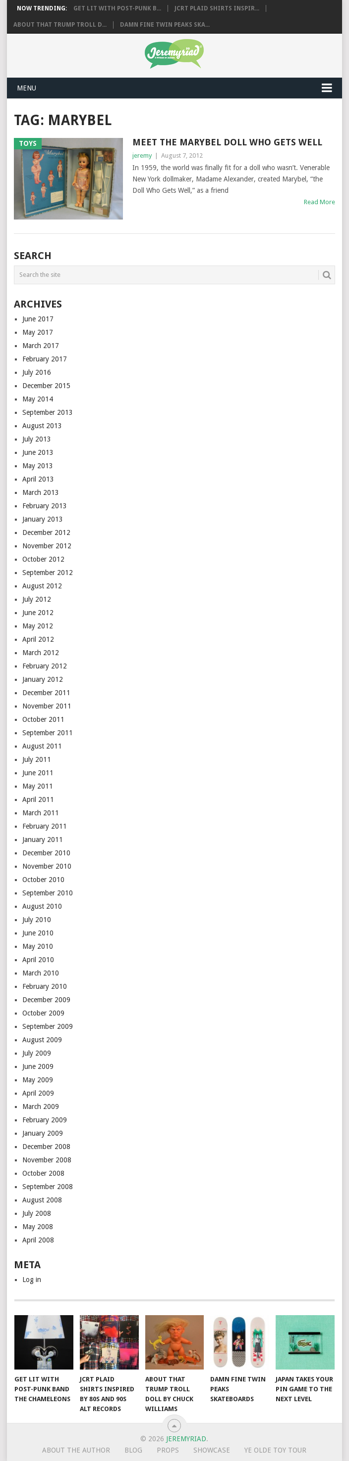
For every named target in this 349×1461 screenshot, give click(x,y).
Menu (26, 88)
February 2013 (44, 506)
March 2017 (40, 346)
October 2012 (43, 559)
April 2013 (38, 479)
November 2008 (46, 1160)
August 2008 (42, 1200)
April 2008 (38, 1240)
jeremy (142, 155)
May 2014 (37, 399)
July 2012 (36, 599)
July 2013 (36, 439)
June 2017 (38, 319)
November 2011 (46, 706)
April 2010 (38, 960)
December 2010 (46, 853)
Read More (319, 202)
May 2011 (37, 786)
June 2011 (38, 773)
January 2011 (42, 839)
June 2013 (38, 452)
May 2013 (37, 466)
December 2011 (46, 693)
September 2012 (47, 572)
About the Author (76, 1450)
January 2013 (42, 519)
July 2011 (36, 759)
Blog (133, 1450)
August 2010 (42, 906)
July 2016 (36, 372)
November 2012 (46, 546)
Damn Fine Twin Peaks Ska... (165, 24)
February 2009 (44, 1120)
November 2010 (46, 866)
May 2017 (37, 332)
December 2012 (46, 532)
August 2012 (42, 586)
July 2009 (36, 1053)
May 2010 (37, 946)
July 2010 (36, 920)
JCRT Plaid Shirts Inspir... (216, 8)
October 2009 (43, 1013)
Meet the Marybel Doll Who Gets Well (227, 142)
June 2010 (38, 933)
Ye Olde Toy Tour (275, 1450)
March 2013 (40, 492)
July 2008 (36, 1213)
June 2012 (38, 613)
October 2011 (43, 719)
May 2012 (37, 626)
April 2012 (38, 639)
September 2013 (47, 412)
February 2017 (44, 359)
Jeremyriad (186, 1439)
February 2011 (44, 826)
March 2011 (40, 813)
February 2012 (44, 666)
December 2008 (46, 1147)
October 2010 (43, 880)
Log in (31, 1280)
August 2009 (42, 1040)
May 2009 (37, 1080)
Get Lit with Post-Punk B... (117, 8)
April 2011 (38, 799)
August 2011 (42, 746)
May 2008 (37, 1227)
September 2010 (47, 893)
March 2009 (40, 1106)
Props (168, 1450)
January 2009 (42, 1133)
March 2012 (40, 653)
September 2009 (47, 1026)
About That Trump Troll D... (60, 24)
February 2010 (44, 986)
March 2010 (40, 973)
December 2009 (46, 1000)
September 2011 (47, 733)
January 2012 (42, 679)
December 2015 (46, 386)
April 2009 (38, 1093)
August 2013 (42, 426)
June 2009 (38, 1066)
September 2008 (47, 1187)
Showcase (211, 1450)
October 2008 (43, 1173)
